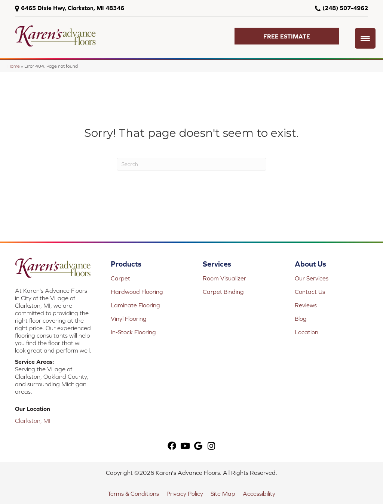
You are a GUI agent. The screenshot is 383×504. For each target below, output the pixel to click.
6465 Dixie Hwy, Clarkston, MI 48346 (72, 7)
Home (13, 66)
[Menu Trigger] (365, 38)
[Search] (191, 164)
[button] (287, 36)
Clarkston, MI (32, 420)
